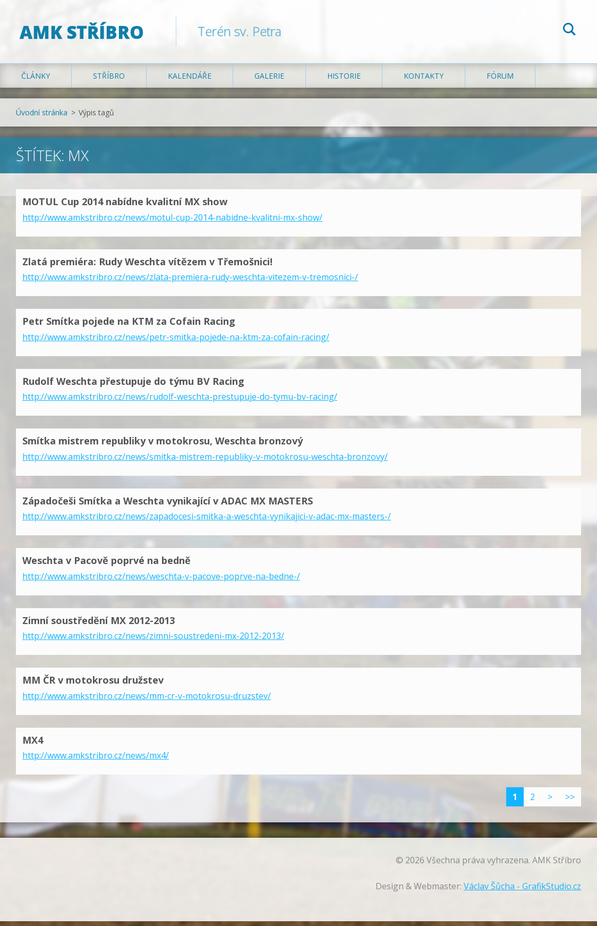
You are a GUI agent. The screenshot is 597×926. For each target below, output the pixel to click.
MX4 (32, 744)
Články (35, 80)
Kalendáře (189, 80)
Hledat (569, 30)
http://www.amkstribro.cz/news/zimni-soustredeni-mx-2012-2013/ (153, 640)
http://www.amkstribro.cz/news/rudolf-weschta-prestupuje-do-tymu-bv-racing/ (179, 401)
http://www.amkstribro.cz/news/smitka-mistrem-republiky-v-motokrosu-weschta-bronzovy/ (205, 461)
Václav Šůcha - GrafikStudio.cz (522, 891)
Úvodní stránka (41, 117)
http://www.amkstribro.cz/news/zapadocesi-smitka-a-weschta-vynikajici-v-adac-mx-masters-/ (206, 521)
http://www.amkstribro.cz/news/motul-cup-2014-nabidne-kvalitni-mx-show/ (172, 222)
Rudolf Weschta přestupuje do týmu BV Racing (133, 385)
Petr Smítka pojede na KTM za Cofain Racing (128, 325)
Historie (344, 80)
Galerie (269, 80)
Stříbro (109, 80)
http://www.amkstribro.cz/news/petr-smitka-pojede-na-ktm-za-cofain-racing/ (175, 341)
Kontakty (424, 80)
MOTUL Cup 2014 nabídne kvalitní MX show (124, 206)
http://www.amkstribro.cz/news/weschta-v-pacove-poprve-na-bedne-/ (161, 580)
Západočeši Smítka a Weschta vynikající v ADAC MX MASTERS (167, 505)
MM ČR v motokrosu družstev (93, 684)
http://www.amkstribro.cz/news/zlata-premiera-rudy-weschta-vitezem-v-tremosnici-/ (190, 282)
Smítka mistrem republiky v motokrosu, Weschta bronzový (162, 445)
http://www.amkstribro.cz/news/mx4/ (95, 760)
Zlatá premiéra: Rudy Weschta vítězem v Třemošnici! (147, 265)
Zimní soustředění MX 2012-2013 (98, 624)
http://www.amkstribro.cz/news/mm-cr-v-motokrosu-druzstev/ (146, 700)
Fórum (500, 80)
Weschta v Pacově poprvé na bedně (106, 565)
